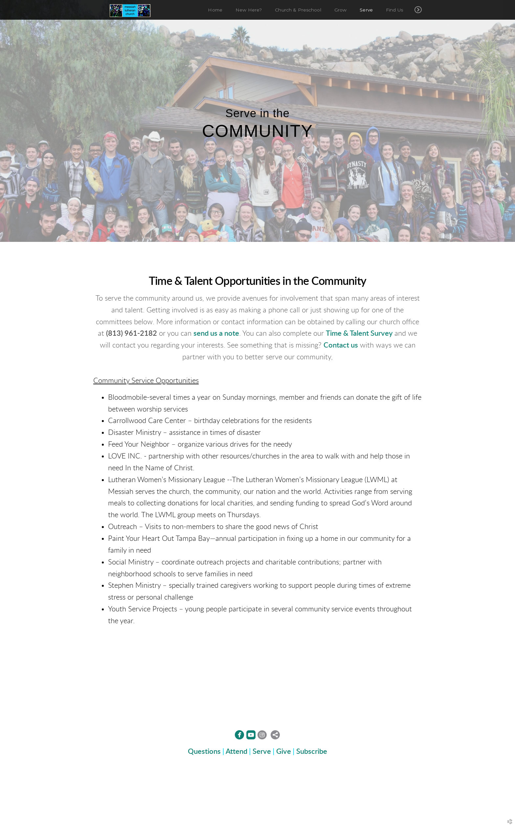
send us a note (216, 333)
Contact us (341, 345)
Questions (204, 751)
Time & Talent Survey (359, 333)
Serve (262, 751)
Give (283, 751)
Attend (236, 751)
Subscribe (311, 751)
